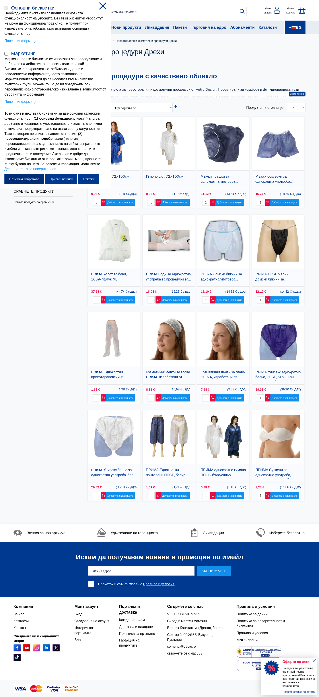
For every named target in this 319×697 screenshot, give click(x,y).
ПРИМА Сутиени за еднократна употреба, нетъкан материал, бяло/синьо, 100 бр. (275, 473)
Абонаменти (242, 27)
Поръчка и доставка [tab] (129, 609)
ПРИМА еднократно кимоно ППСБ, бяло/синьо (223, 472)
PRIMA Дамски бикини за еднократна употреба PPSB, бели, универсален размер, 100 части (221, 277)
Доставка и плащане (136, 626)
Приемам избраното (24, 179)
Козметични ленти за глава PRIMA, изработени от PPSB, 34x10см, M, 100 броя (168, 375)
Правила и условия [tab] (256, 606)
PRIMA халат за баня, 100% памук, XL (108, 276)
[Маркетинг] (6, 54)
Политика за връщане (137, 633)
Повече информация (21, 40)
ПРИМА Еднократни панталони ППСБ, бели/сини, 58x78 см (165, 473)
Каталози (268, 27)
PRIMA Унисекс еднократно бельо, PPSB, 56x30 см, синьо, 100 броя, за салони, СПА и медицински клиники (278, 375)
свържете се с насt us (184, 653)
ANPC (242, 639)
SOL (258, 639)
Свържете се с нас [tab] (185, 606)
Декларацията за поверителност (31, 169)
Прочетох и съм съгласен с (136, 584)
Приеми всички (61, 179)
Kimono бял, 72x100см (164, 176)
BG (295, 27)
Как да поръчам (132, 620)
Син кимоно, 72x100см (110, 176)
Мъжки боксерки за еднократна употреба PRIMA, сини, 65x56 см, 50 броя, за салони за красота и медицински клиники (277, 179)
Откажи (89, 179)
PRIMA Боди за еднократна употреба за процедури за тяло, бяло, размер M (168, 277)
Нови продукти (126, 27)
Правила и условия (158, 584)
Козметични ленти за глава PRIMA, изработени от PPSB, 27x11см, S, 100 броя (223, 375)
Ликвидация (157, 27)
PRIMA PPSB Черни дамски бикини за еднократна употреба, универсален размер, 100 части (276, 277)
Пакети (180, 27)
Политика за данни (252, 614)
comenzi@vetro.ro (181, 646)
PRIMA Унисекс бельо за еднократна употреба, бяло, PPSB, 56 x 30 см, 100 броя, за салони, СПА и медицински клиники (113, 473)
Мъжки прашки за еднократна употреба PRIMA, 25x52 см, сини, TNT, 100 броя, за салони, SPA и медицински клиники (223, 179)
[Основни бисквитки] (6, 8)
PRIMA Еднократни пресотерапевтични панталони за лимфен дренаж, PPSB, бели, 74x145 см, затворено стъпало (109, 375)
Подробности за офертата (298, 691)
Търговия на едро (208, 27)
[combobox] (163, 11)
